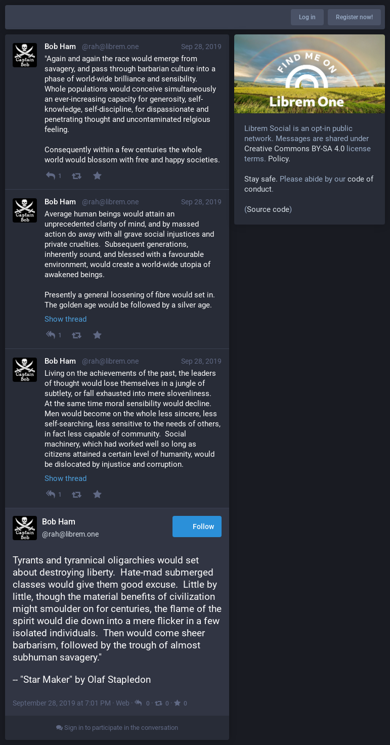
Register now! (354, 17)
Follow (197, 527)
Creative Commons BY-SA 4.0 (294, 148)
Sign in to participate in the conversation (117, 727)
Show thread (65, 319)
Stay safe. (261, 179)
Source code (268, 209)
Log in (307, 17)
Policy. (279, 158)
